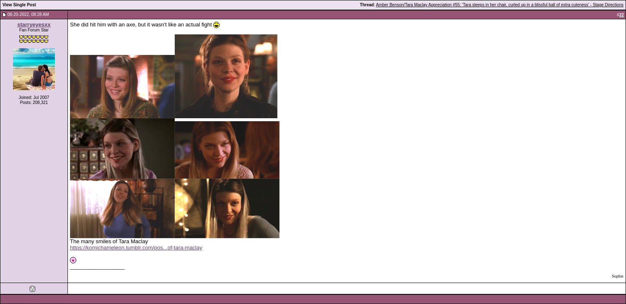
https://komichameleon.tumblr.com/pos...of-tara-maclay (136, 247)
